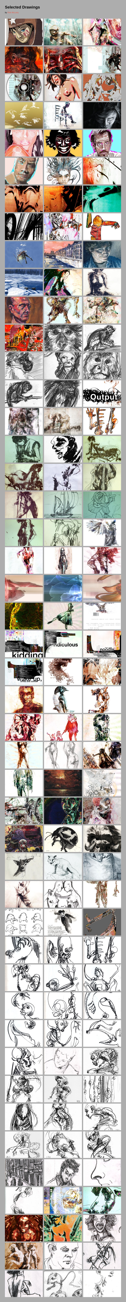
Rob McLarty (13, 12)
